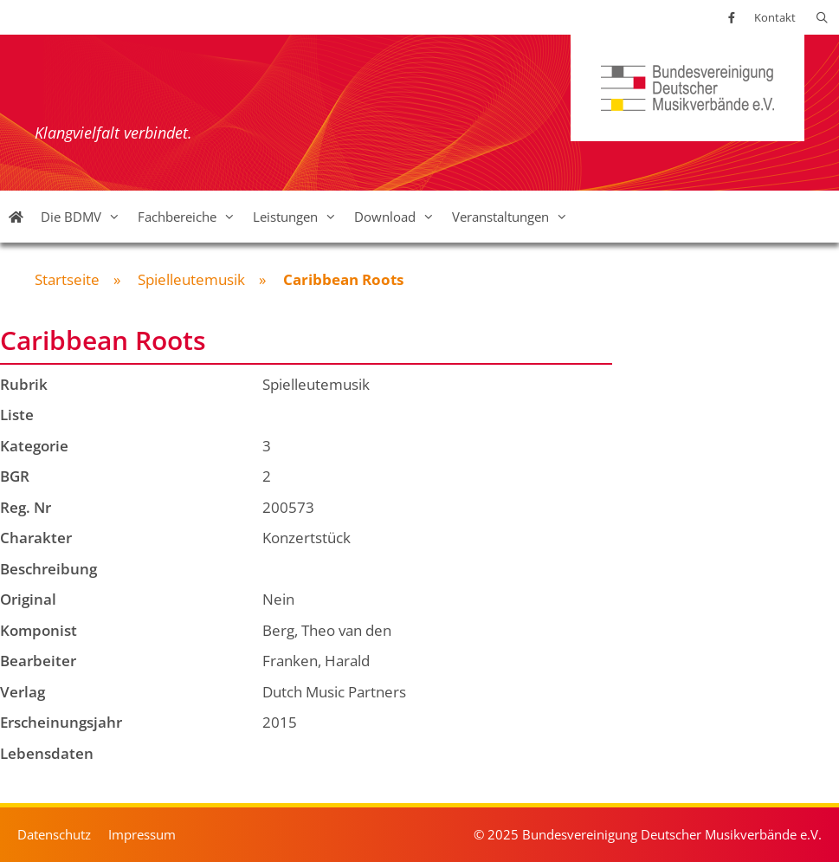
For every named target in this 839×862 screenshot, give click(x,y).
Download (398, 217)
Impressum (142, 834)
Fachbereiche (191, 217)
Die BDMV (85, 217)
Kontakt (775, 17)
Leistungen (299, 217)
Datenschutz (54, 834)
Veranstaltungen (514, 217)
